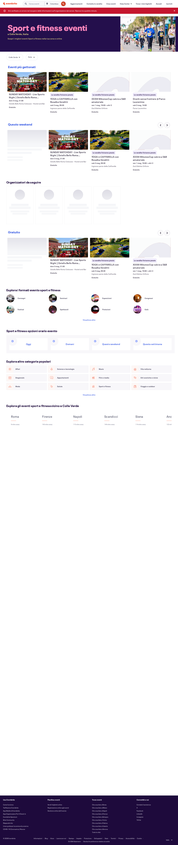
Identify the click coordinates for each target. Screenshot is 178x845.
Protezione (88, 838)
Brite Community (8, 820)
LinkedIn (139, 814)
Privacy (120, 838)
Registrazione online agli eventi (58, 808)
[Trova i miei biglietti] (144, 3)
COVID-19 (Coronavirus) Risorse (14, 829)
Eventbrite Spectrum (10, 817)
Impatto (79, 838)
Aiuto (52, 838)
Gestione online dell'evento (57, 811)
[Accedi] (159, 3)
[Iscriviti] (169, 3)
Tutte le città (96, 832)
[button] (126, 4)
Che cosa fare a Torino (99, 820)
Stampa (71, 838)
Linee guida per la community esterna (15, 826)
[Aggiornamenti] (76, 3)
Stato (106, 838)
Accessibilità (130, 838)
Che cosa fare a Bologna (100, 817)
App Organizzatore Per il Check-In (14, 814)
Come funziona (8, 805)
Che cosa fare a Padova (99, 823)
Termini (113, 838)
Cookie (139, 838)
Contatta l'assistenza (144, 805)
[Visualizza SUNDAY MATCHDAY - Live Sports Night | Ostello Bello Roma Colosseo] (68, 82)
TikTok (139, 820)
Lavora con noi (61, 838)
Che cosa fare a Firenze (100, 814)
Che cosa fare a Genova (100, 829)
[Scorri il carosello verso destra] (167, 68)
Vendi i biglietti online (55, 805)
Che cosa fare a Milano (99, 808)
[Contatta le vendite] (94, 3)
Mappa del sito (8, 823)
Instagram (140, 817)
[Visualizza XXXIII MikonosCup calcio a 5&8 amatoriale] (151, 140)
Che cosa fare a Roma (99, 805)
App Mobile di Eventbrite (11, 811)
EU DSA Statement (74, 841)
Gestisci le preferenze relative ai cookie (96, 841)
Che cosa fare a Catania (100, 826)
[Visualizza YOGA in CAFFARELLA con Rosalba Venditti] (109, 82)
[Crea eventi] (111, 3)
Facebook (140, 811)
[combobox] (55, 4)
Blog (46, 838)
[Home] (10, 4)
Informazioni (38, 838)
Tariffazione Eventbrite (10, 808)
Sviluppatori (98, 838)
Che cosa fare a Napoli (99, 811)
